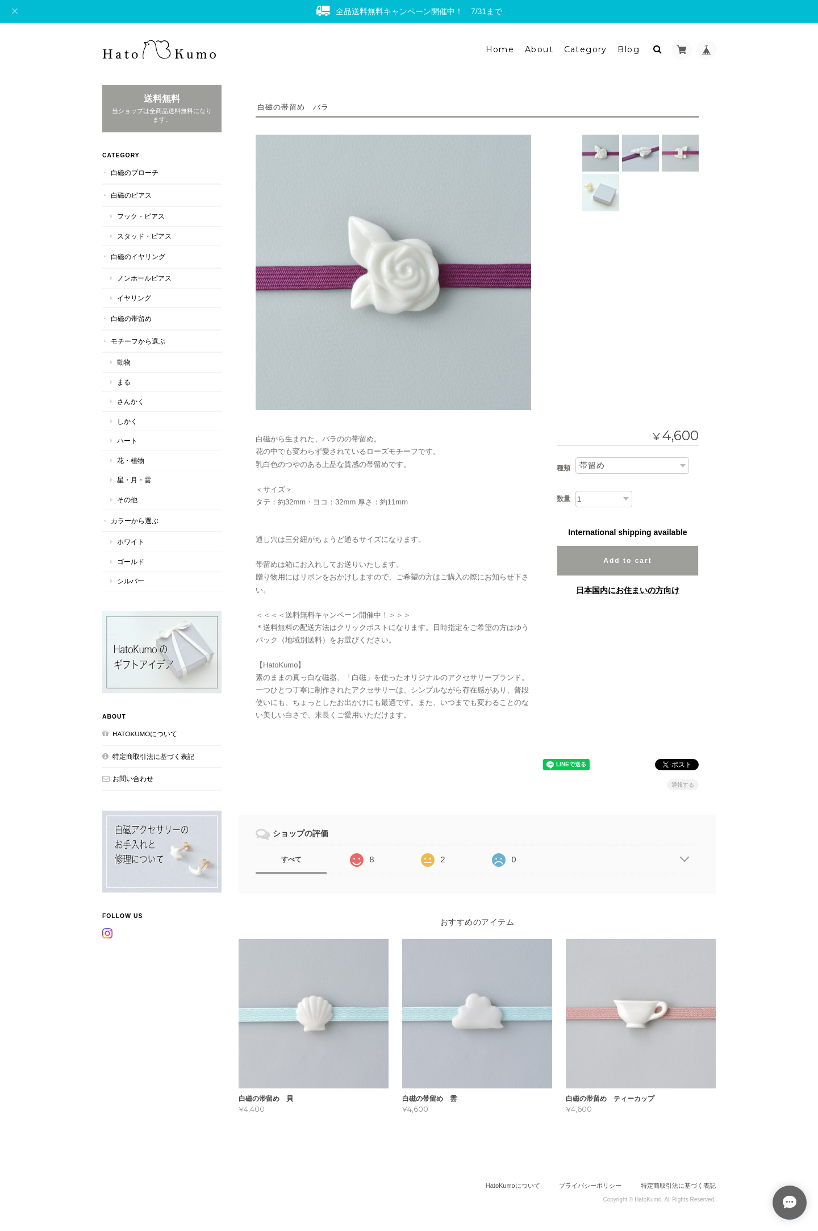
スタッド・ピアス (144, 236)
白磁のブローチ (134, 172)
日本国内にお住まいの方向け (627, 590)
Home (500, 49)
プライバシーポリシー (590, 1185)
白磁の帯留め (131, 318)
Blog (628, 49)
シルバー (130, 581)
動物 (124, 362)
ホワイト (130, 541)
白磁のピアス (131, 195)
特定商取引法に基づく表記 (153, 756)
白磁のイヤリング (138, 256)
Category (585, 49)
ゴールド (130, 561)
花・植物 (130, 460)
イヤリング (134, 298)
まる (124, 382)
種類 (563, 468)
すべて (291, 859)
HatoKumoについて (144, 733)
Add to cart (627, 561)
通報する (682, 785)
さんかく (130, 401)
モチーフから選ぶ (138, 341)
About (539, 49)
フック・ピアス (141, 216)
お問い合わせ (132, 778)
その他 (127, 499)
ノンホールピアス (144, 278)
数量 (563, 499)
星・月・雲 (134, 479)
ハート (127, 440)
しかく (127, 421)
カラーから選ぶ (134, 520)
